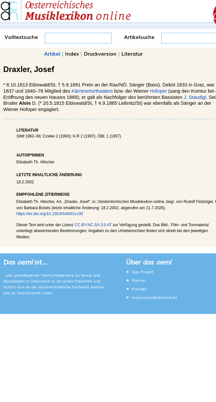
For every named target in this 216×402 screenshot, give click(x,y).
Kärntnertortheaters (92, 91)
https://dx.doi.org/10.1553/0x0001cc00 (49, 213)
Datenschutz (165, 297)
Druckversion (100, 53)
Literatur (132, 53)
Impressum (142, 297)
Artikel (52, 53)
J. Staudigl (195, 97)
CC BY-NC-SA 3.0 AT (93, 225)
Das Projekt (143, 272)
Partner (139, 280)
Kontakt (139, 289)
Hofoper (158, 91)
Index (72, 53)
